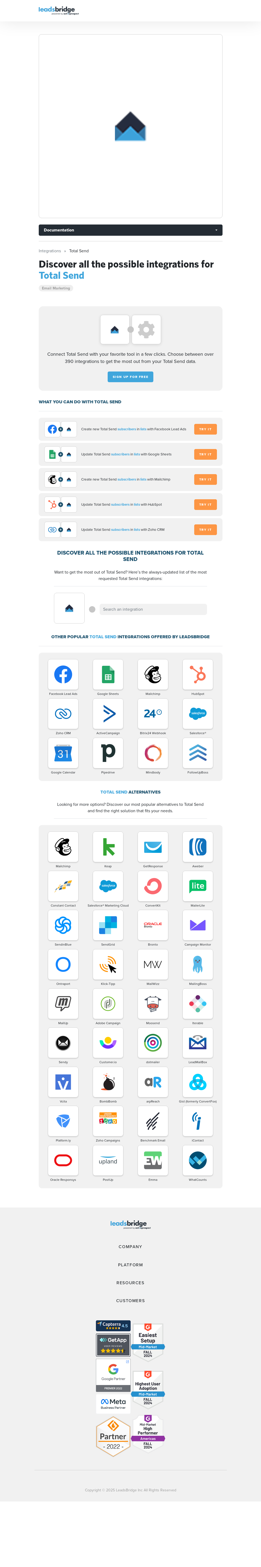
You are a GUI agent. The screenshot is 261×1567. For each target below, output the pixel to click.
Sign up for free (131, 376)
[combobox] (153, 609)
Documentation (59, 230)
